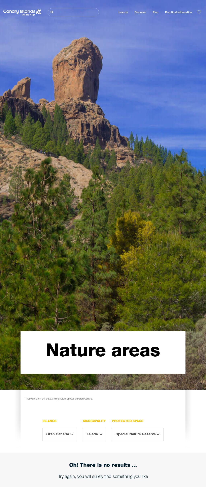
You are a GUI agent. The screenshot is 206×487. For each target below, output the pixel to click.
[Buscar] (73, 12)
